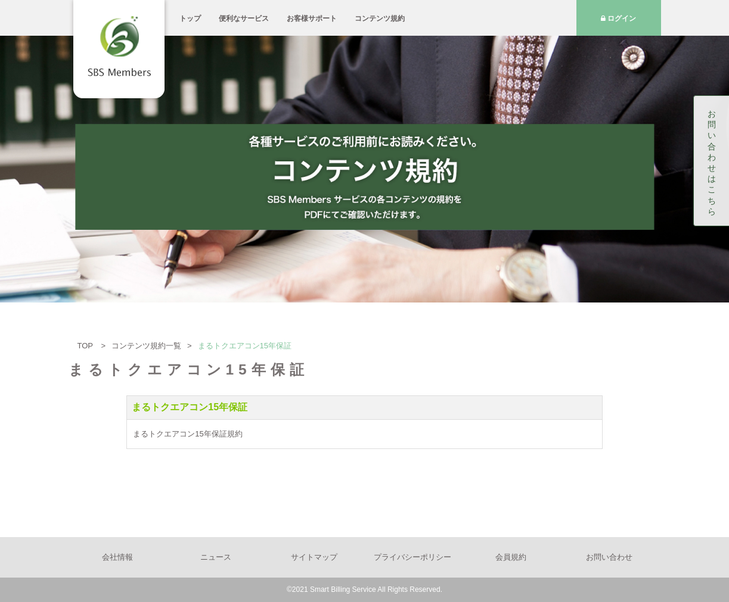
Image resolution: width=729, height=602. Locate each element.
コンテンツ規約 (380, 18)
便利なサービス (244, 18)
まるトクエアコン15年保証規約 (187, 433)
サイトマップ (314, 557)
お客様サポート (312, 18)
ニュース (215, 557)
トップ (190, 18)
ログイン (618, 18)
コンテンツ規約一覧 (146, 345)
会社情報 (117, 557)
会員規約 (510, 557)
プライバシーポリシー (412, 557)
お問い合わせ (609, 557)
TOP (86, 345)
